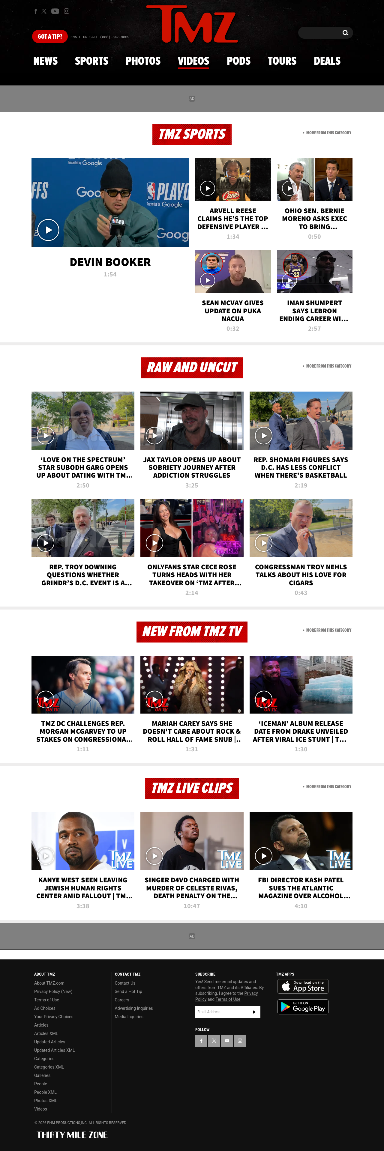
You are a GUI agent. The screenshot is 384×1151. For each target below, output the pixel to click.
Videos (193, 61)
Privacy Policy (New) (53, 991)
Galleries (42, 1075)
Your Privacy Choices (54, 1016)
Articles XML (46, 1033)
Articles (41, 1025)
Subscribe (254, 1012)
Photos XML (45, 1100)
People (40, 1083)
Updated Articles (49, 1041)
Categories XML (49, 1067)
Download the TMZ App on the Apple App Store (303, 986)
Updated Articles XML (54, 1050)
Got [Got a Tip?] (50, 37)
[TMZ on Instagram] (67, 11)
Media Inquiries (129, 1016)
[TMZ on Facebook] (36, 11)
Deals (327, 61)
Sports (91, 61)
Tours (282, 61)
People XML (45, 1092)
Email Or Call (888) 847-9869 (99, 37)
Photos (143, 61)
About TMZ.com (49, 983)
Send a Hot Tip (128, 991)
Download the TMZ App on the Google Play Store (303, 1007)
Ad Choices (45, 1008)
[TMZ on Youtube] (55, 11)
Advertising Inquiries (134, 1008)
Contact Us (125, 983)
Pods (238, 61)
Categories (44, 1058)
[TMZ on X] (45, 11)
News (45, 61)
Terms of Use (46, 999)
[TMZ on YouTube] (227, 1041)
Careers (122, 999)
